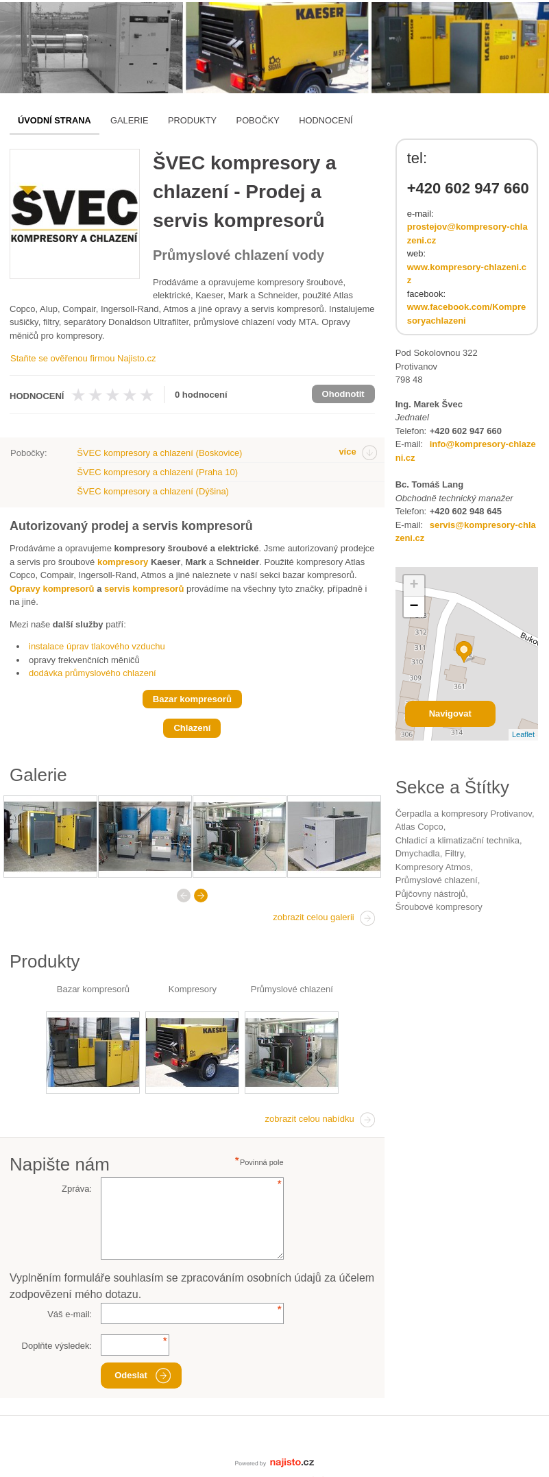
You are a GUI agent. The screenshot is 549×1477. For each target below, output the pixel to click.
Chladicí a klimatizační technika (457, 840)
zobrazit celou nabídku (309, 1119)
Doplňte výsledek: (57, 1346)
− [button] (414, 607)
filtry (454, 853)
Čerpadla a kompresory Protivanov (463, 813)
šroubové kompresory (439, 907)
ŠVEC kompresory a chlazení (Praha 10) (157, 472)
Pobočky (258, 120)
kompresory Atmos (433, 867)
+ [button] (414, 585)
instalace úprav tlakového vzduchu (97, 646)
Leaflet (523, 734)
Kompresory (193, 989)
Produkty (192, 120)
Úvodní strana (54, 120)
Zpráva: (77, 1189)
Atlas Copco (419, 826)
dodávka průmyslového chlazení (92, 673)
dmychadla (417, 853)
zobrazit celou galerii (313, 917)
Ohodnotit (343, 394)
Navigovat (450, 713)
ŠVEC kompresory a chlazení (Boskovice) (159, 453)
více (347, 451)
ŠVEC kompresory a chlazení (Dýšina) (153, 491)
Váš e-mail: (69, 1314)
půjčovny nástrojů (430, 894)
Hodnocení (325, 120)
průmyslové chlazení (436, 880)
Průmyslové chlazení (292, 989)
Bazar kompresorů (93, 989)
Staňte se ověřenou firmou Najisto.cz (83, 358)
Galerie (129, 120)
